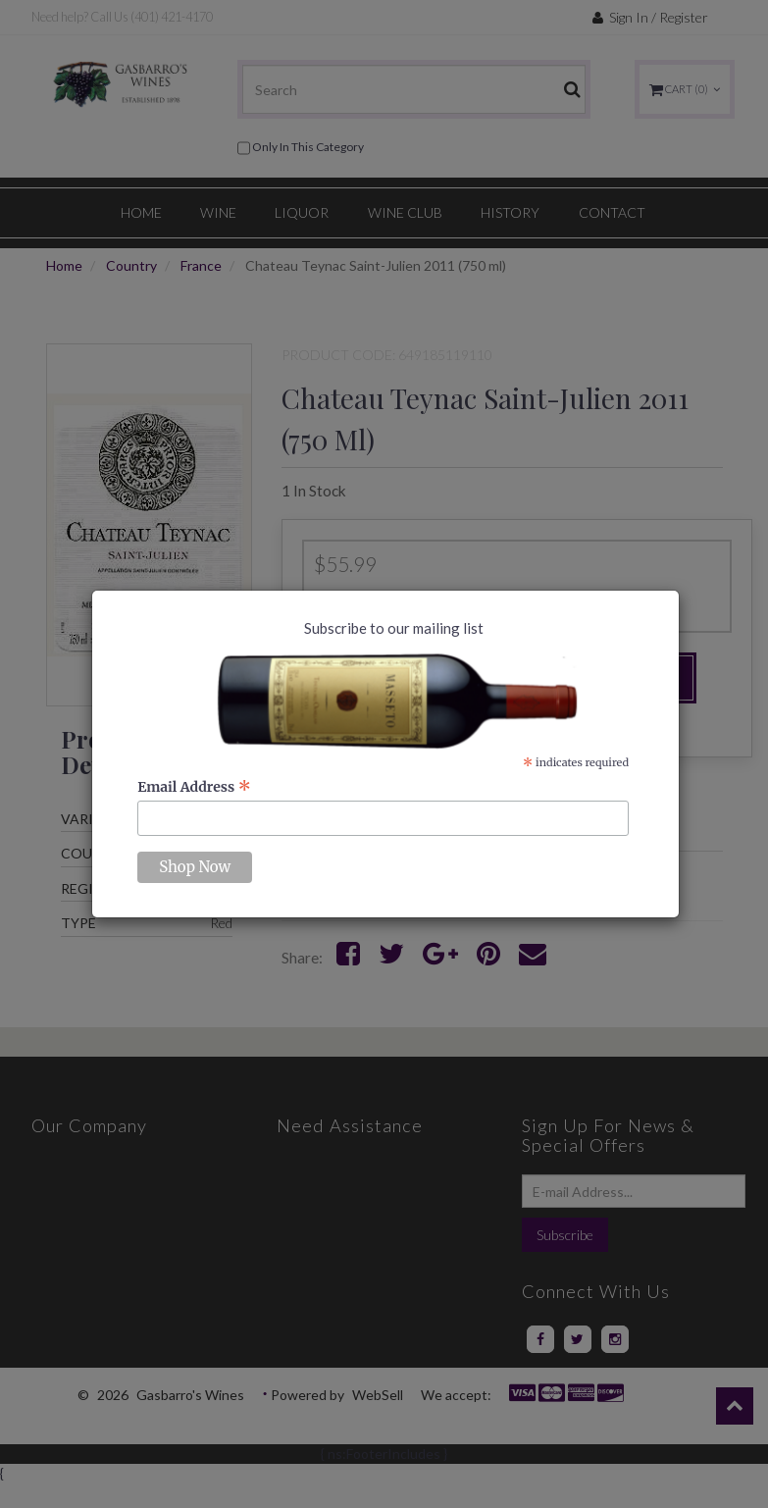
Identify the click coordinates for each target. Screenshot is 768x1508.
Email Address (194, 787)
